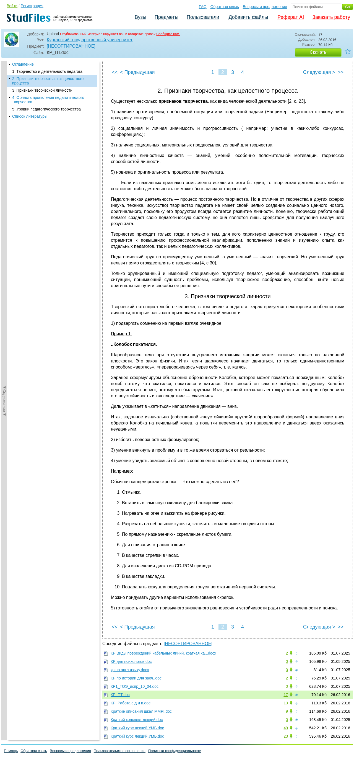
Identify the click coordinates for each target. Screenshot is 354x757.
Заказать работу (331, 17)
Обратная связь (224, 6)
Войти (12, 6)
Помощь (11, 751)
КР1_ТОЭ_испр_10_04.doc (134, 686)
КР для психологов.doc (131, 661)
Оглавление (23, 64)
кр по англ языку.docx (130, 670)
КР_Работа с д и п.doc (130, 703)
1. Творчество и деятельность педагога (47, 71)
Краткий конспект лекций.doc (137, 719)
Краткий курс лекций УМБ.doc (137, 728)
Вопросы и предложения (265, 6)
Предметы (166, 17)
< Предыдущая (137, 72)
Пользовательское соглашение (119, 751)
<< (115, 72)
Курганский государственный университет (89, 39)
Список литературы (29, 116)
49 (285, 728)
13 (285, 703)
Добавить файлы (248, 17)
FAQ (203, 6)
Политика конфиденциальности (174, 751)
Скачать (318, 52)
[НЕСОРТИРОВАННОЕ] (71, 46)
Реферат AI (290, 17)
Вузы (140, 17)
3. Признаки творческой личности (42, 90)
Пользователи (203, 17)
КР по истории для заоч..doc (136, 678)
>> (340, 72)
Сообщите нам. (168, 34)
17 (285, 694)
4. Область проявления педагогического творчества (48, 99)
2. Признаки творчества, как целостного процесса (48, 80)
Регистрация (32, 6)
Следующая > (319, 72)
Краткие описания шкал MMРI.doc (141, 711)
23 (285, 736)
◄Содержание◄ (4, 157)
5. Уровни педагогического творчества (46, 109)
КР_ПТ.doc (120, 694)
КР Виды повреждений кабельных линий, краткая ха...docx (163, 653)
